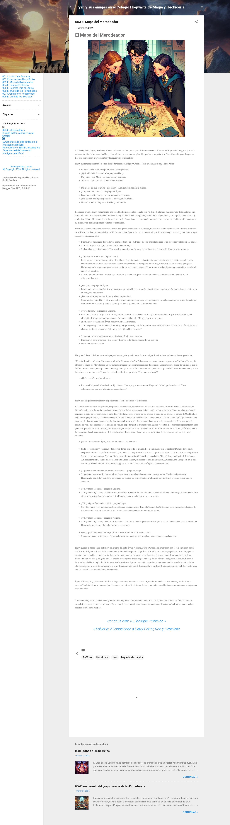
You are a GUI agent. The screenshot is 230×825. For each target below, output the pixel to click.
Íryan (114, 657)
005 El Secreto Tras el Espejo (18, 88)
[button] (196, 22)
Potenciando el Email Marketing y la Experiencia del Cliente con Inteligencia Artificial (21, 150)
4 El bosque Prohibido (136, 621)
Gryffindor (87, 657)
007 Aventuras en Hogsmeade (18, 93)
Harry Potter (102, 657)
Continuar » (190, 777)
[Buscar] (202, 8)
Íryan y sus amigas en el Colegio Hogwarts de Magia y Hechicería (130, 7)
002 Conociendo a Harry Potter (18, 79)
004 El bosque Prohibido (15, 85)
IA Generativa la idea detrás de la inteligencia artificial (19, 143)
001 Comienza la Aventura (16, 76)
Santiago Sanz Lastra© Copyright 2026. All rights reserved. (21, 168)
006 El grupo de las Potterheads (19, 90)
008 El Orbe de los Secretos (92, 751)
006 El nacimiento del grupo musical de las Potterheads (110, 786)
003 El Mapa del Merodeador (17, 82)
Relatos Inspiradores (13, 130)
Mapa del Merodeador (132, 657)
